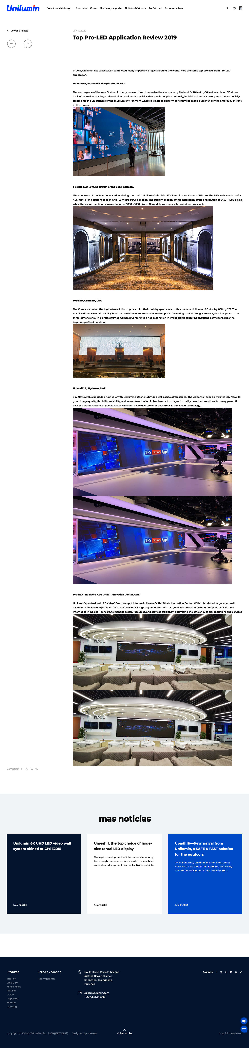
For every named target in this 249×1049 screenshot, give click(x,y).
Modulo (11, 1003)
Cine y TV (12, 983)
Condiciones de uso (230, 1034)
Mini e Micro (14, 987)
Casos (93, 8)
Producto (81, 8)
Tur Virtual (155, 8)
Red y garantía (46, 979)
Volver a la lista (17, 31)
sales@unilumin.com (96, 993)
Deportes (12, 999)
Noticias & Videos (135, 8)
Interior (11, 979)
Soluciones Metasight (59, 8)
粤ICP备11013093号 (58, 1034)
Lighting (12, 1007)
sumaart (92, 1034)
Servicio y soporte (111, 8)
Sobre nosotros (173, 8)
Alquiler (11, 991)
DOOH (10, 995)
